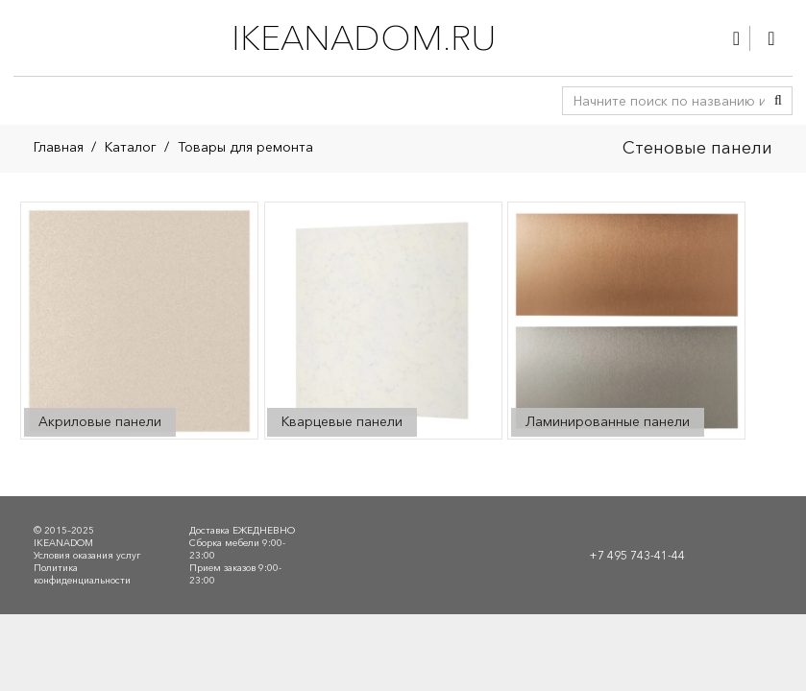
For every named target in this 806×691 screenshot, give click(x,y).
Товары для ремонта (245, 146)
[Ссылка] (736, 38)
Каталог (131, 146)
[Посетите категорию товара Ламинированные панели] (626, 320)
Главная (59, 146)
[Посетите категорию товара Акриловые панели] (139, 320)
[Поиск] (778, 100)
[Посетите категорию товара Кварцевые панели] (382, 320)
